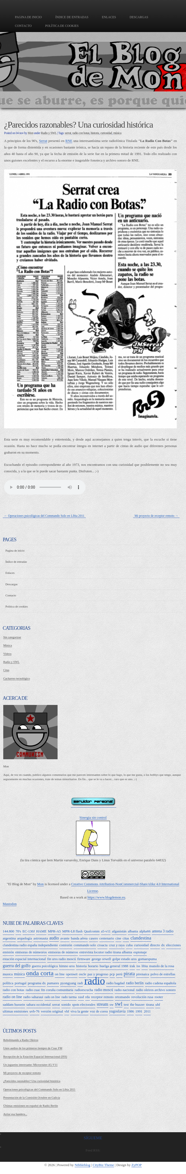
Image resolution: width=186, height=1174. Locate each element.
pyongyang (68, 983)
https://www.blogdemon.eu (106, 897)
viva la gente (80, 1011)
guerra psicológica (45, 966)
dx (163, 945)
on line (60, 974)
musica (8, 974)
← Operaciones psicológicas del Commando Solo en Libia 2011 (44, 515)
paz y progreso (97, 974)
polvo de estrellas (162, 974)
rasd (81, 997)
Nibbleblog (82, 1165)
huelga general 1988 (114, 966)
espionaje (140, 952)
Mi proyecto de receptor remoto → (156, 515)
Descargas (139, 17)
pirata (129, 973)
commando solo (85, 945)
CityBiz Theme (103, 1165)
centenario (106, 938)
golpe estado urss (124, 959)
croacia (102, 945)
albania (133, 931)
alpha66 (144, 931)
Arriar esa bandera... (15, 1114)
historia (95, 133)
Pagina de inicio (28, 17)
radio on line (12, 997)
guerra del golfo (16, 965)
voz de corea (99, 1011)
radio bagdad (115, 983)
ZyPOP (136, 1165)
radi (80, 983)
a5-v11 (106, 931)
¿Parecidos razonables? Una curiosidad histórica (31, 1081)
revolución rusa (142, 997)
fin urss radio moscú (61, 959)
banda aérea (79, 938)
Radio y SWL (48, 133)
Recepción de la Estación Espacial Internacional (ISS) (35, 1056)
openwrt (72, 974)
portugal (20, 983)
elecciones (173, 945)
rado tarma (69, 997)
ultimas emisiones (15, 1011)
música (117, 133)
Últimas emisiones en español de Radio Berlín (30, 1105)
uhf (157, 1004)
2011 (147, 1011)
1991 (138, 1011)
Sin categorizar (12, 637)
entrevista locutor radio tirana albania (105, 952)
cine (118, 938)
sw (112, 1004)
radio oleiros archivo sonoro (156, 990)
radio (94, 981)
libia (144, 966)
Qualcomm (92, 931)
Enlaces (109, 17)
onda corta (39, 973)
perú (119, 974)
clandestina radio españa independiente (30, 945)
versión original (52, 1011)
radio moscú (103, 990)
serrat (68, 133)
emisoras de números (63, 952)
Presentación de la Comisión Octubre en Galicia (31, 1097)
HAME (41, 931)
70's (18, 931)
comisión (65, 945)
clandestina (140, 938)
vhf (66, 1011)
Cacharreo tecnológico (16, 678)
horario (93, 966)
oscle (82, 974)
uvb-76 (35, 1011)
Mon (30, 133)
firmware (83, 959)
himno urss (67, 966)
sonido (66, 1004)
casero (93, 938)
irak (132, 966)
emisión (8, 952)
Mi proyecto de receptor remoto (22, 1072)
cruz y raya (117, 945)
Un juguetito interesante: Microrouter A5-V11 (30, 1064)
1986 (130, 1011)
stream (102, 1004)
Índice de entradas (72, 17)
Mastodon (10, 904)
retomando (122, 997)
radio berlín (135, 983)
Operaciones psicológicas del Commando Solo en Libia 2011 (39, 1089)
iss (138, 966)
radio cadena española (160, 983)
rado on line (52, 997)
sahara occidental (38, 1004)
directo (155, 945)
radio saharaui (33, 997)
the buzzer (137, 1004)
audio (54, 938)
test (126, 1004)
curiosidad (106, 133)
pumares (53, 983)
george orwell (101, 959)
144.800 (8, 931)
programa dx (37, 983)
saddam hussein (14, 1004)
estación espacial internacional (24, 959)
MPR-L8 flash (72, 931)
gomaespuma (147, 959)
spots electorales (83, 1004)
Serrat (43, 141)
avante (65, 938)
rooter (159, 997)
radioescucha (84, 990)
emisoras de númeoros (31, 952)
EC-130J (29, 931)
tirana (150, 1004)
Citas (6, 670)
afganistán (119, 931)
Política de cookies (62, 25)
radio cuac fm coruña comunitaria (49, 990)
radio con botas (80, 133)
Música (7, 645)
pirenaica (142, 974)
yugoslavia (117, 1011)
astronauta (40, 938)
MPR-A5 (54, 931)
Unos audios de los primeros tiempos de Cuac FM (32, 1048)
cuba (129, 945)
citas (126, 938)
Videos (7, 653)
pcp (112, 974)
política (8, 983)
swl (118, 1004)
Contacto (23, 25)
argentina (9, 938)
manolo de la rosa (161, 966)
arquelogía (24, 938)
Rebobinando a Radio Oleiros (20, 1040)
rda (87, 997)
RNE (68, 141)
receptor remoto (102, 997)
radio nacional (125, 990)
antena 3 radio (162, 931)
